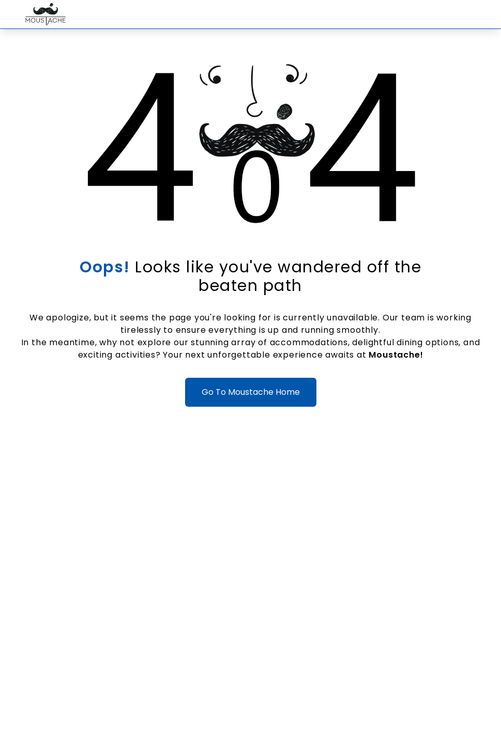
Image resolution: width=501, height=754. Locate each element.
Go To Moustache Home (251, 392)
